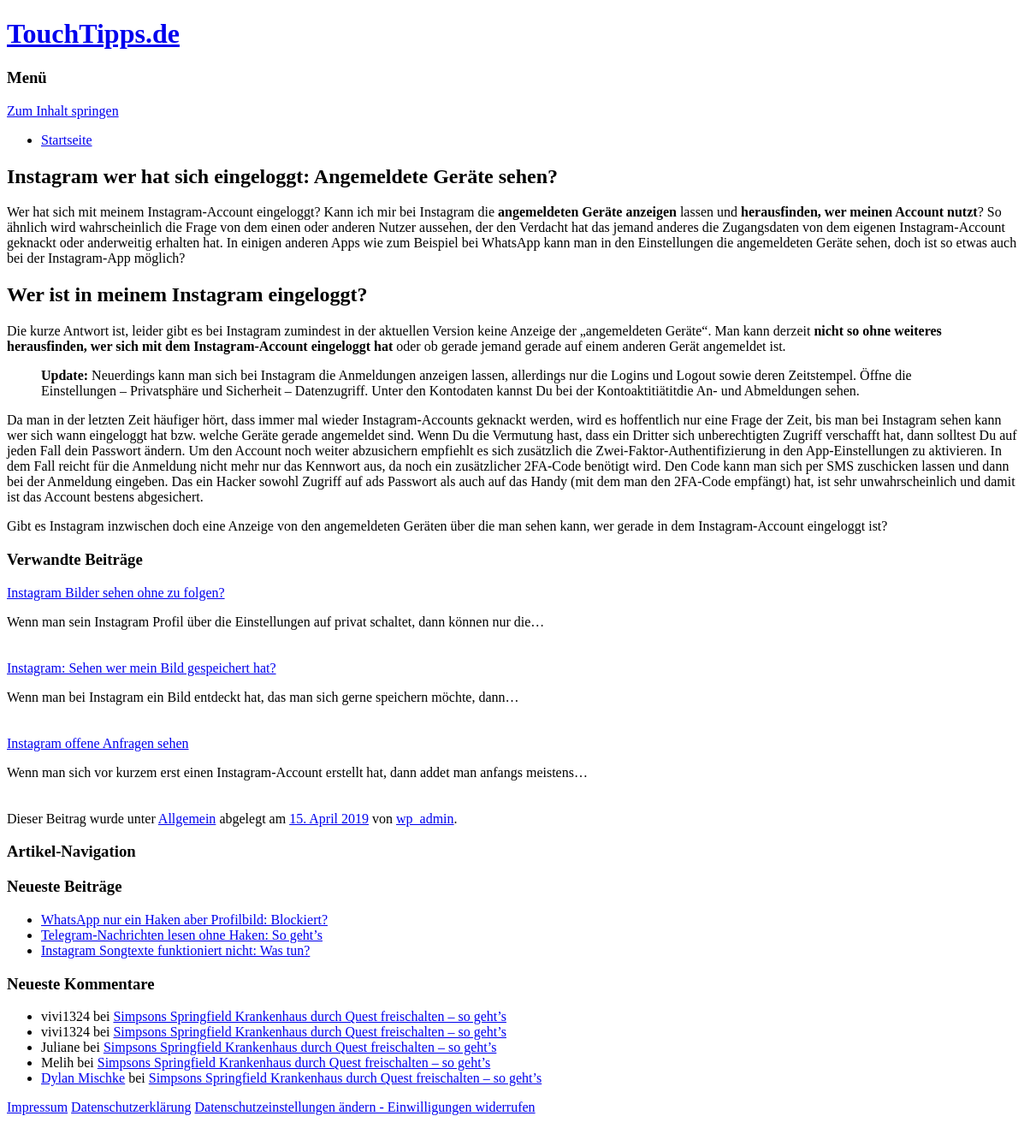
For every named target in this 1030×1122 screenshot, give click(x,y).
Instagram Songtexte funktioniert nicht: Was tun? (175, 950)
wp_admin (425, 818)
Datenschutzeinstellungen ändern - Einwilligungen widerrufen (365, 1107)
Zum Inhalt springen (63, 111)
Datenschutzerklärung (131, 1107)
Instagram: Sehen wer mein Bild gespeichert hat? (141, 668)
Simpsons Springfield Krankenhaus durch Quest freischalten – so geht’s (309, 1016)
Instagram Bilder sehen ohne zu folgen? (116, 592)
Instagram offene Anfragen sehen (98, 743)
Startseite (66, 140)
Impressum (37, 1107)
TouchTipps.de (93, 33)
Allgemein (187, 818)
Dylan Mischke (83, 1078)
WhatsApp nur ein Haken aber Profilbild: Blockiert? (184, 919)
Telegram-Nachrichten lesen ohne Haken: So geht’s (182, 935)
